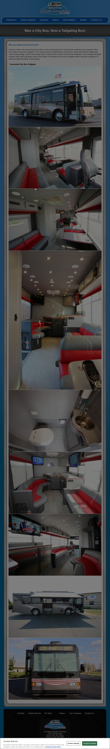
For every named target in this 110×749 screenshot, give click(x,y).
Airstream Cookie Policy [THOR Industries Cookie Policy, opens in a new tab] (53, 747)
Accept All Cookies (89, 743)
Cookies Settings (73, 743)
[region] (55, 743)
